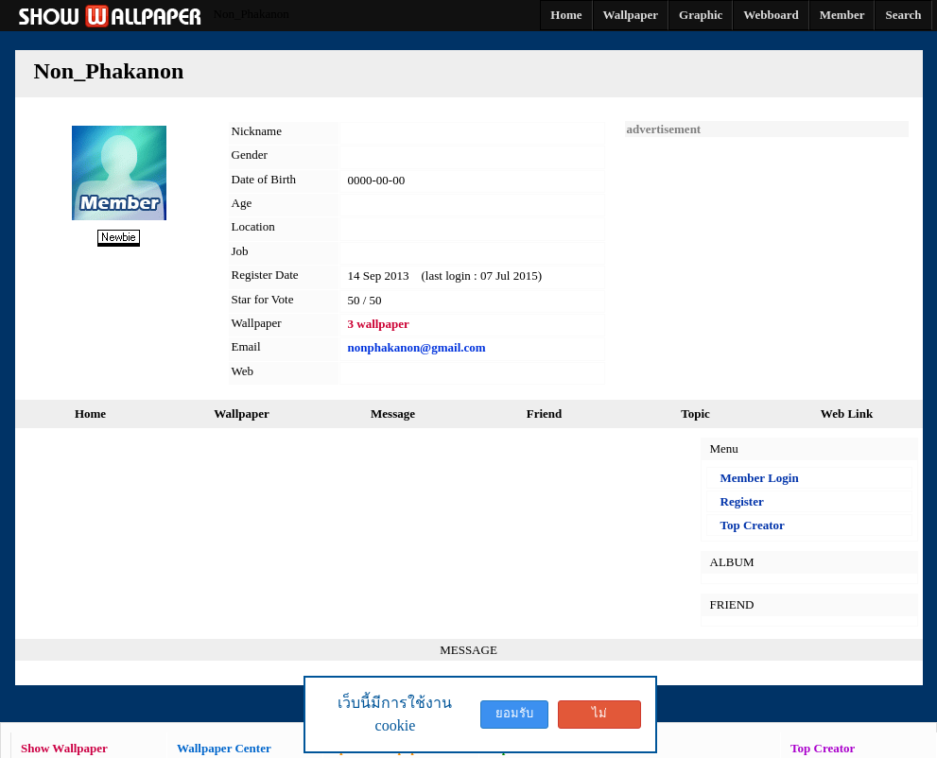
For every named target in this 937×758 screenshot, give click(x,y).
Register (742, 501)
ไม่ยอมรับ (599, 717)
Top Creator (752, 525)
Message (393, 413)
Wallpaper (241, 413)
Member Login (759, 478)
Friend (545, 413)
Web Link (847, 413)
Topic (695, 413)
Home (90, 413)
